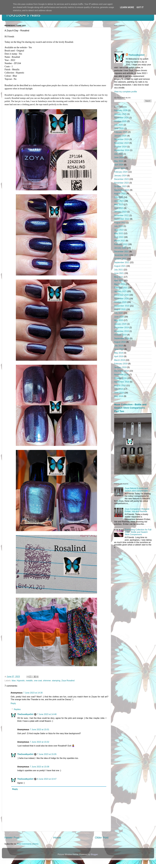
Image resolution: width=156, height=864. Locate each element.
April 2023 (118, 208)
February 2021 (120, 287)
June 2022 (119, 230)
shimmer (47, 680)
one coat (38, 680)
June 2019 (119, 349)
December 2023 (121, 179)
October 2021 (120, 259)
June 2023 (119, 201)
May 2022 (118, 233)
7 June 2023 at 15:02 (39, 742)
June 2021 (119, 273)
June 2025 (119, 128)
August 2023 (120, 193)
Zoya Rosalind (67, 680)
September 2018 (121, 382)
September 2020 (121, 306)
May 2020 (118, 320)
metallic (29, 680)
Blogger (94, 854)
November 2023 (121, 183)
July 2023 (118, 197)
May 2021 (118, 277)
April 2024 (118, 164)
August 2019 (120, 342)
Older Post (101, 837)
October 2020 (120, 302)
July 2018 (118, 389)
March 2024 (119, 168)
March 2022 (119, 240)
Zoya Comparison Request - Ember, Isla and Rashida (137, 510)
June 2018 (119, 392)
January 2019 (120, 367)
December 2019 (121, 327)
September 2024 (121, 150)
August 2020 (120, 309)
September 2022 (121, 219)
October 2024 (120, 146)
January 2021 (120, 291)
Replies (17, 709)
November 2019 (121, 331)
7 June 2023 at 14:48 (46, 714)
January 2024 (120, 175)
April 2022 (118, 237)
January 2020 (120, 324)
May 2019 (118, 353)
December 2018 (121, 371)
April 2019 (118, 356)
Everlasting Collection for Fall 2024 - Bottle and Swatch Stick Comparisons (138, 532)
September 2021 (121, 262)
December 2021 (121, 251)
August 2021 (120, 266)
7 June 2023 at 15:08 (39, 766)
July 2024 (118, 154)
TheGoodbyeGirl (25, 714)
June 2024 (119, 157)
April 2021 (118, 280)
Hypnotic (21, 680)
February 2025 (120, 132)
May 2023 (118, 204)
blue (14, 680)
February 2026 (120, 110)
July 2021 (118, 269)
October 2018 (120, 378)
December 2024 (121, 139)
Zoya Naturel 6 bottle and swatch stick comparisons (136, 489)
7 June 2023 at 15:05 (46, 754)
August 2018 (120, 385)
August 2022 (120, 222)
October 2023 (120, 186)
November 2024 (121, 143)
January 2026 (120, 114)
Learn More (127, 7)
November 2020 (121, 298)
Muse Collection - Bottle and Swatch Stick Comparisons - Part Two (130, 408)
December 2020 (121, 295)
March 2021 (119, 284)
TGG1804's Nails (23, 15)
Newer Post (11, 837)
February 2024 (120, 172)
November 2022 (121, 215)
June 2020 (119, 317)
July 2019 (118, 345)
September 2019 (121, 338)
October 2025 (120, 121)
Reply (13, 703)
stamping (56, 680)
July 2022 (118, 226)
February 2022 (120, 244)
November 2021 (121, 255)
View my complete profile (125, 91)
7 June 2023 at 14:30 (33, 693)
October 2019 (120, 335)
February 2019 (120, 363)
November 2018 (121, 374)
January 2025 (120, 136)
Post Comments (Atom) (27, 844)
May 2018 (118, 396)
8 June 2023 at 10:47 (46, 779)
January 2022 (120, 248)
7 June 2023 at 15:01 (39, 729)
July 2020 (118, 313)
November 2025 (121, 117)
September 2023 (121, 190)
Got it (140, 7)
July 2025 (118, 125)
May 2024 (118, 161)
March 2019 (119, 360)
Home (57, 837)
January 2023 (120, 212)
